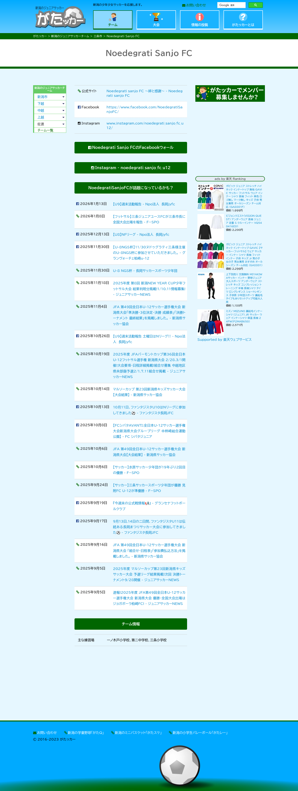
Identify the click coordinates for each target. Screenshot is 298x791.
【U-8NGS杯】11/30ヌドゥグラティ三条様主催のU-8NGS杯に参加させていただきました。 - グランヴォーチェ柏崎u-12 (149, 252)
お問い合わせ (196, 5)
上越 (40, 117)
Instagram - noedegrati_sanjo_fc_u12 (133, 168)
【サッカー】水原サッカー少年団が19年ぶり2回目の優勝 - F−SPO (149, 470)
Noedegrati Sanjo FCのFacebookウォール (132, 147)
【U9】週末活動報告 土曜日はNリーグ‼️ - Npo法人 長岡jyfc (149, 339)
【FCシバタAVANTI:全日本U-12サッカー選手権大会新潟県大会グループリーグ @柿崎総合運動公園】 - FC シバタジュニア (149, 431)
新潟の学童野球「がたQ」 (86, 732)
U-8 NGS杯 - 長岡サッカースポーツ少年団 (145, 270)
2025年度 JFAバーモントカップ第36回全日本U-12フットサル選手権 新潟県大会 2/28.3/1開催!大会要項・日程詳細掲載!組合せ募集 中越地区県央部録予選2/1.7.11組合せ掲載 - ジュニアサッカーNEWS (149, 365)
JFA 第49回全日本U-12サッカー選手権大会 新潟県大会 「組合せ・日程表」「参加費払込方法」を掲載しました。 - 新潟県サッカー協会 (149, 550)
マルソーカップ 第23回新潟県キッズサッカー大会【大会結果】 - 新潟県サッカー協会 (149, 392)
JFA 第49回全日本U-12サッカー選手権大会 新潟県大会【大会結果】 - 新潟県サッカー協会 (149, 451)
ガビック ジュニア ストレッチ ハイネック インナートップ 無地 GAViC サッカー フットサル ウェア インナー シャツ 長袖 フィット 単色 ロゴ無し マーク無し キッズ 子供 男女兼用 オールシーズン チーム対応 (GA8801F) (244, 196)
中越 (40, 110)
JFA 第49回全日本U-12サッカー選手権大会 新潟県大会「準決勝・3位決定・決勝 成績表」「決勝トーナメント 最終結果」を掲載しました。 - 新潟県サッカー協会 (149, 315)
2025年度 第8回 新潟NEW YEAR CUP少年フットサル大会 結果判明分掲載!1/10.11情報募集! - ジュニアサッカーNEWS (149, 288)
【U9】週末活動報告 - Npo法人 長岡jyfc (144, 204)
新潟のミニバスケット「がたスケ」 (138, 732)
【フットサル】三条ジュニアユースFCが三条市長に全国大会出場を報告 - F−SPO (149, 219)
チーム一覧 (45, 130)
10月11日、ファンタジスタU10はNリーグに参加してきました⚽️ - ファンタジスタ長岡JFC (149, 410)
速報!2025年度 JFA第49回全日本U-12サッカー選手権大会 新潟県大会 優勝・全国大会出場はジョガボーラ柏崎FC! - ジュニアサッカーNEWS (149, 598)
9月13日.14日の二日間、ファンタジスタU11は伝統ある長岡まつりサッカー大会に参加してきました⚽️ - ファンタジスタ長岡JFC (149, 527)
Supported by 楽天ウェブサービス (224, 339)
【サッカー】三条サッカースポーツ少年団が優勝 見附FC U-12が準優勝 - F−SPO (149, 487)
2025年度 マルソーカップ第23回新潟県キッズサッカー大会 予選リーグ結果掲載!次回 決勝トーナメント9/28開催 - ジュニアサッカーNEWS (149, 574)
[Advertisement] (49, 199)
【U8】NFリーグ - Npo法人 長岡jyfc (141, 234)
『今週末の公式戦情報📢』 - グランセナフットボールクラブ (149, 505)
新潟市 (42, 96)
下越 (40, 103)
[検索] (231, 5)
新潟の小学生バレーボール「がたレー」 (200, 732)
